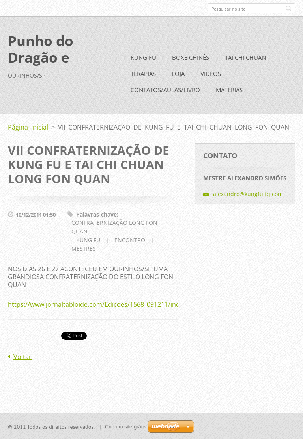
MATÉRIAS (229, 89)
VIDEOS (210, 73)
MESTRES (83, 248)
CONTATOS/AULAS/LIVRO (165, 89)
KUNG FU (143, 57)
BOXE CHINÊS (190, 57)
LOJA (178, 73)
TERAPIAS (143, 73)
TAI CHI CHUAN (245, 57)
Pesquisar (288, 8)
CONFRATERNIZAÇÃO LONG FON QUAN (114, 227)
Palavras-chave (96, 214)
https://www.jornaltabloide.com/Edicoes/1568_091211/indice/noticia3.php (118, 304)
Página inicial (28, 126)
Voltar (22, 356)
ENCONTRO (129, 239)
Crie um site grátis (125, 426)
